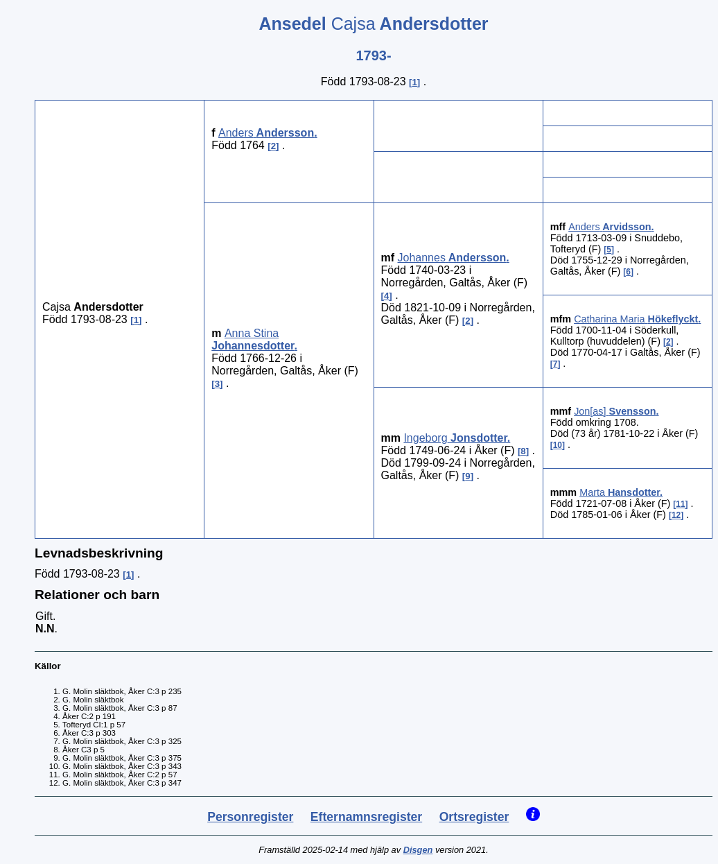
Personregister (250, 817)
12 (676, 515)
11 (680, 504)
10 (557, 445)
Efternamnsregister (366, 817)
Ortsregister (474, 817)
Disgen (418, 850)
